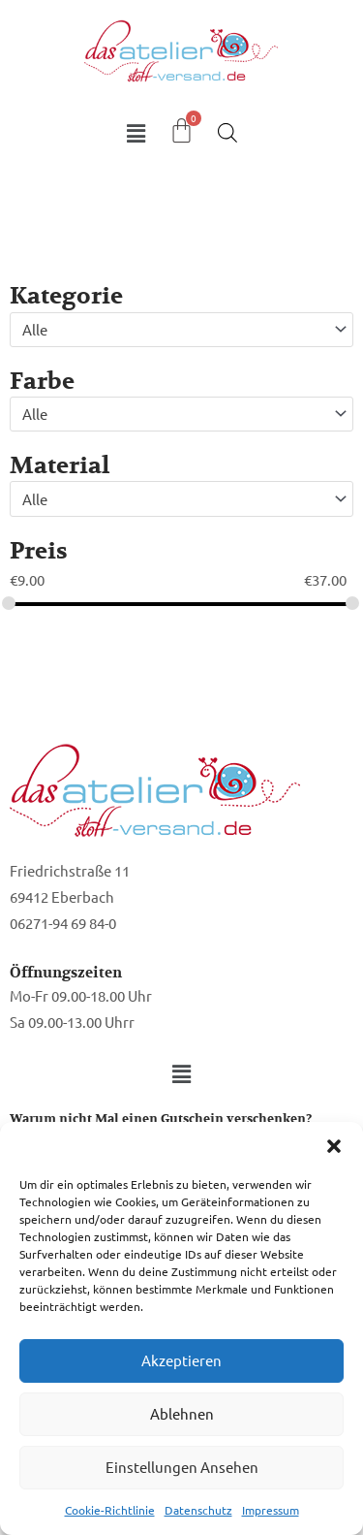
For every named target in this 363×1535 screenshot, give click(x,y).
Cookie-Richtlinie (110, 1510)
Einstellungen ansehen (182, 1466)
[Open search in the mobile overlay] (227, 132)
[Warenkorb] (181, 130)
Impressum (270, 1510)
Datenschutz (198, 1510)
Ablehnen (182, 1413)
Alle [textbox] (34, 329)
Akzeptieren (181, 1360)
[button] (334, 1146)
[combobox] (181, 329)
